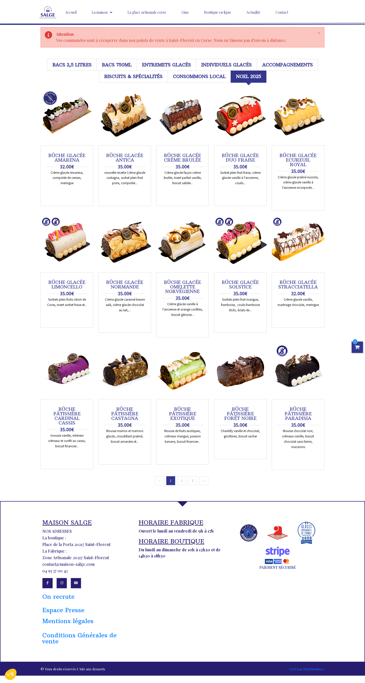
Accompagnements (287, 65)
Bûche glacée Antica (124, 157)
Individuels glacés (226, 65)
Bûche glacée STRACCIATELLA (298, 284)
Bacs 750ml (117, 65)
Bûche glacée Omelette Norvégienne (182, 287)
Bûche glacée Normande (124, 284)
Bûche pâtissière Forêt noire (240, 414)
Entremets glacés (166, 65)
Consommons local (199, 76)
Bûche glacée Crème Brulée (182, 157)
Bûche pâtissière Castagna (124, 414)
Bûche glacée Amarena (66, 157)
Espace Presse (63, 612)
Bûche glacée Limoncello (66, 284)
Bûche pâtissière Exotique (182, 414)
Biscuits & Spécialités (133, 76)
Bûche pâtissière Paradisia (298, 414)
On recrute (58, 599)
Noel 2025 (248, 76)
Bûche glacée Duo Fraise (240, 157)
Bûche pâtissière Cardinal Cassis (67, 416)
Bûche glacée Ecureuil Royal (298, 160)
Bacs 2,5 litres (72, 65)
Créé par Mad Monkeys (306, 671)
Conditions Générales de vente (79, 640)
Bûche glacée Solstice (240, 284)
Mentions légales (68, 623)
